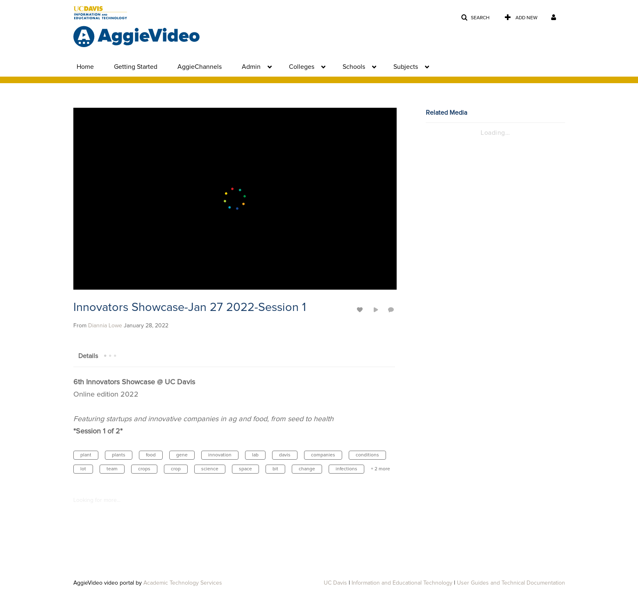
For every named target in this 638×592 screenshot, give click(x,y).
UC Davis (335, 583)
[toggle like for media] (361, 309)
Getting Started (135, 67)
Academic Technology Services (182, 583)
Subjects (405, 67)
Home (85, 67)
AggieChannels (199, 67)
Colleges (301, 67)
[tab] (88, 355)
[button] (475, 17)
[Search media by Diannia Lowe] (105, 326)
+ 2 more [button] (380, 469)
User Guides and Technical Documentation (511, 583)
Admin (251, 67)
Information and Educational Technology (402, 583)
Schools (354, 67)
